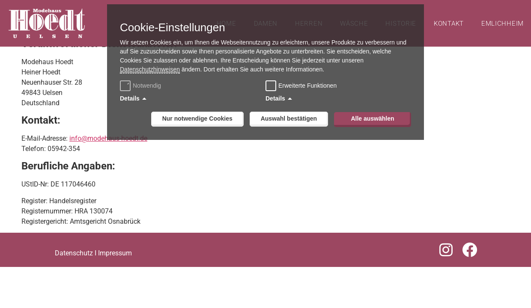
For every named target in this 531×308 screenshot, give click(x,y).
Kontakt (449, 23)
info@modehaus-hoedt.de (108, 151)
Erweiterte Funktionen (307, 85)
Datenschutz (74, 265)
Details (130, 98)
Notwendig (141, 85)
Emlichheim (502, 23)
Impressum (115, 265)
